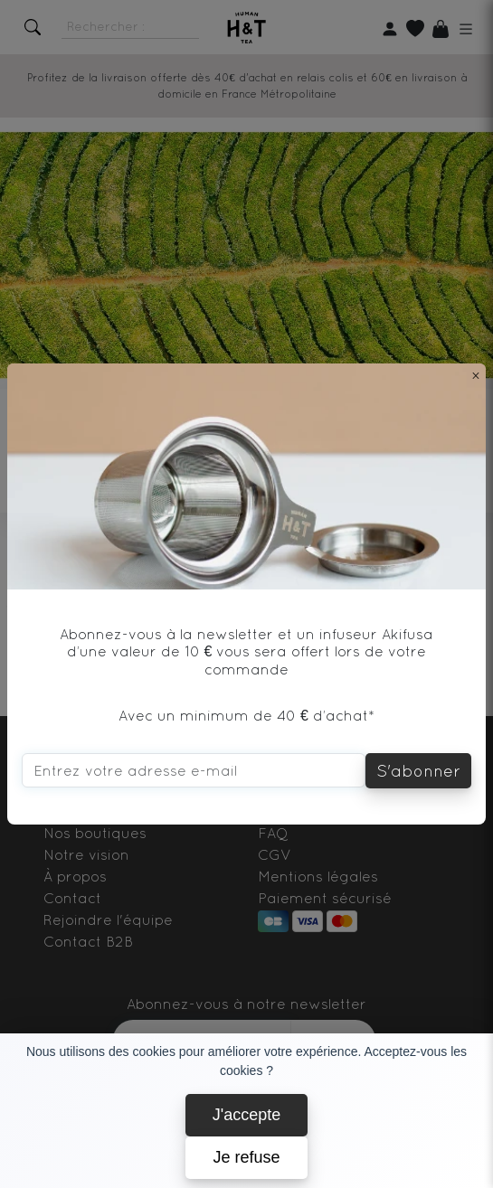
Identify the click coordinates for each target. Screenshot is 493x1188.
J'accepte (246, 1115)
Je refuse (246, 1157)
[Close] (476, 375)
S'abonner (418, 770)
